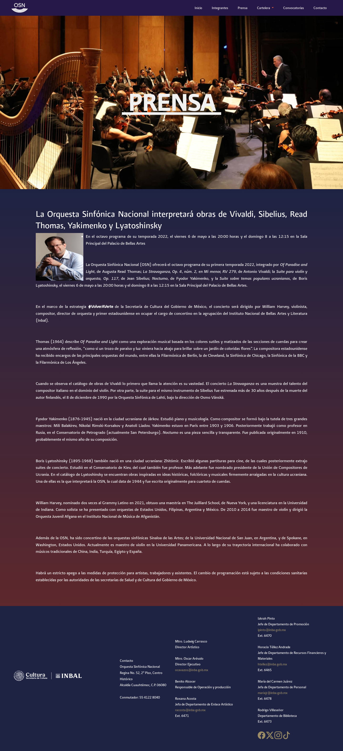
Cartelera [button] (264, 8)
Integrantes (220, 8)
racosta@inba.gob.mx (190, 710)
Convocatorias (293, 8)
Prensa (242, 8)
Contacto (320, 8)
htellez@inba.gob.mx (272, 664)
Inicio (199, 7)
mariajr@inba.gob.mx (273, 693)
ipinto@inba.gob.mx (272, 630)
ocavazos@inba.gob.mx (191, 670)
